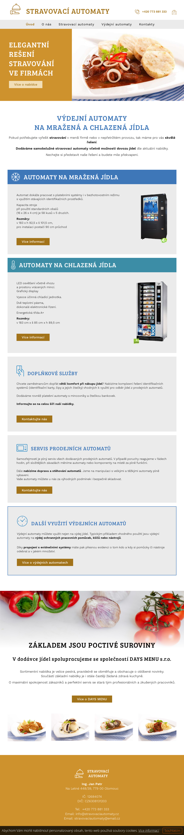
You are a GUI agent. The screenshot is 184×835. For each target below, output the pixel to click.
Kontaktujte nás (34, 419)
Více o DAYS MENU (92, 699)
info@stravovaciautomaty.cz (97, 814)
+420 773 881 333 (151, 12)
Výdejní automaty (117, 24)
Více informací (33, 241)
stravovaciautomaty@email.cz (97, 818)
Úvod (30, 24)
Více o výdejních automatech (45, 562)
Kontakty (147, 24)
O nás (46, 24)
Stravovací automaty (76, 24)
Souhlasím (172, 830)
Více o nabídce (25, 84)
